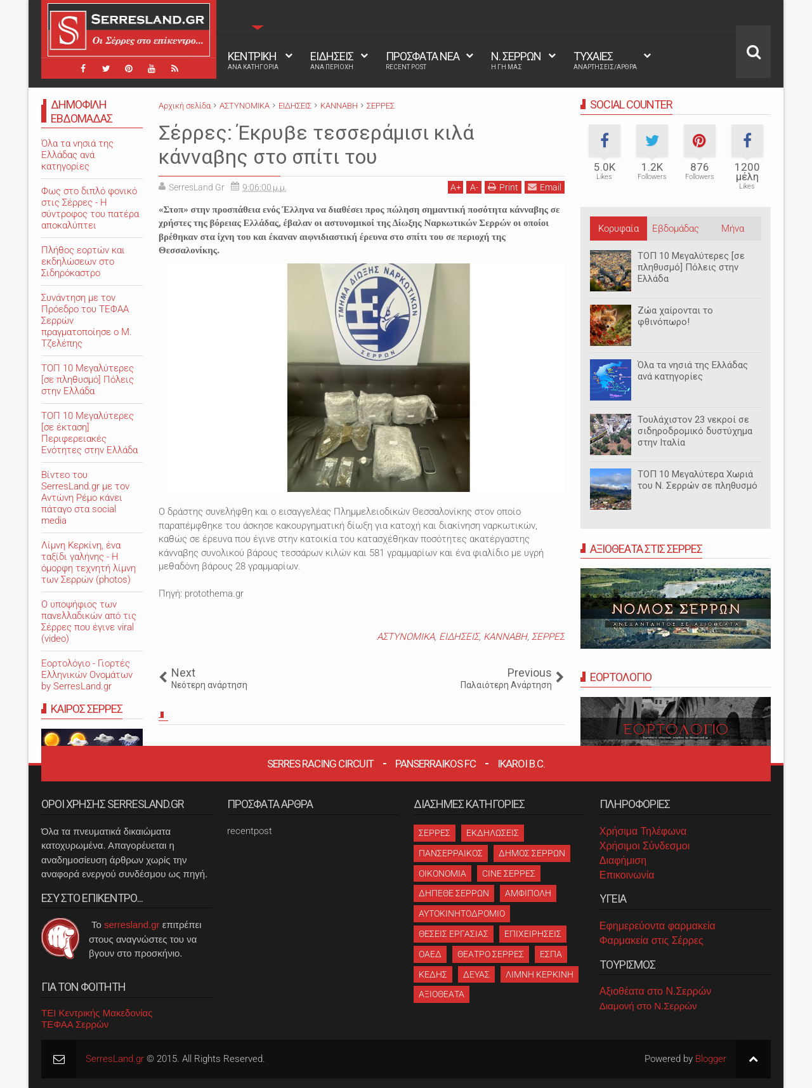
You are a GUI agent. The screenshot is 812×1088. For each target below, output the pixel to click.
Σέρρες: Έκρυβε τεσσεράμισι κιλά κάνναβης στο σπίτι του (316, 145)
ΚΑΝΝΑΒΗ (505, 636)
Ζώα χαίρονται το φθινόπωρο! (675, 316)
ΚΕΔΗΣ (433, 974)
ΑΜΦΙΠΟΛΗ (528, 893)
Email (544, 187)
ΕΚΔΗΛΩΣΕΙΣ (492, 833)
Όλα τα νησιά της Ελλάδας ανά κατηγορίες (693, 370)
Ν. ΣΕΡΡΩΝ (516, 60)
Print (503, 187)
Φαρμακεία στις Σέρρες (651, 940)
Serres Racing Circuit (320, 763)
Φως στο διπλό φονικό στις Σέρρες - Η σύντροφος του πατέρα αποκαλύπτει (90, 208)
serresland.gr (132, 924)
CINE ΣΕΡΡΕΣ (508, 873)
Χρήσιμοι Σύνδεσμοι (644, 845)
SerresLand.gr (115, 1059)
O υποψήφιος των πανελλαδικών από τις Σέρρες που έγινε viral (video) (88, 621)
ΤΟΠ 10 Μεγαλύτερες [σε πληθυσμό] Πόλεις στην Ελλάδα (691, 267)
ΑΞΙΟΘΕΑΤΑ (441, 994)
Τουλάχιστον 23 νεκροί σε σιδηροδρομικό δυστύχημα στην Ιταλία (695, 431)
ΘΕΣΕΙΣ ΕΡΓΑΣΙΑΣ (453, 934)
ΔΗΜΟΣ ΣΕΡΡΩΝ (532, 853)
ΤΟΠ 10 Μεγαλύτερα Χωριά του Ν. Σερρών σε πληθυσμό (697, 479)
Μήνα (732, 228)
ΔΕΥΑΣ (476, 974)
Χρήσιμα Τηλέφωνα (642, 831)
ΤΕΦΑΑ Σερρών (74, 1024)
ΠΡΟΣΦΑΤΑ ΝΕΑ (422, 60)
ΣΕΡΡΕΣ (548, 636)
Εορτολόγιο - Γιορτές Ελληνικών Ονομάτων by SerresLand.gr (87, 675)
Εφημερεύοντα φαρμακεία (657, 925)
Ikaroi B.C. (521, 763)
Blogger (710, 1059)
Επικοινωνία (627, 875)
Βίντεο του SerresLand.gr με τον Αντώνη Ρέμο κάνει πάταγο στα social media (85, 497)
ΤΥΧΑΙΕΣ (605, 60)
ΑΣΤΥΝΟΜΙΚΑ (406, 636)
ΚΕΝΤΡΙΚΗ (253, 60)
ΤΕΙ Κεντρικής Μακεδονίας (97, 1012)
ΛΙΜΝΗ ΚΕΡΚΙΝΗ (539, 974)
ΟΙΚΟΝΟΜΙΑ (442, 873)
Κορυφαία (618, 228)
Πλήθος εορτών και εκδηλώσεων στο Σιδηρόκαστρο (83, 261)
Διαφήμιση (622, 860)
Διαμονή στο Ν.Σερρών (648, 1005)
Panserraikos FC (435, 763)
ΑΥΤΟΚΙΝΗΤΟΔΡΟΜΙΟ (462, 913)
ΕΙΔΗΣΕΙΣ (331, 60)
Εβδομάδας (675, 228)
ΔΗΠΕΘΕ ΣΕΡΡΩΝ (454, 893)
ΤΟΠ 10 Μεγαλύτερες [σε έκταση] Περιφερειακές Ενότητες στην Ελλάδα (89, 433)
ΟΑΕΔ (430, 954)
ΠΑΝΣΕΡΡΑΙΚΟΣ (451, 853)
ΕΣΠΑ (551, 954)
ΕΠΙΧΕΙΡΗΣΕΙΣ (532, 934)
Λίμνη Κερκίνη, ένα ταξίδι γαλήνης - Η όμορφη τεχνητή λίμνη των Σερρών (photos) (88, 562)
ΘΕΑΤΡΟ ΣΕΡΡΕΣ (490, 954)
